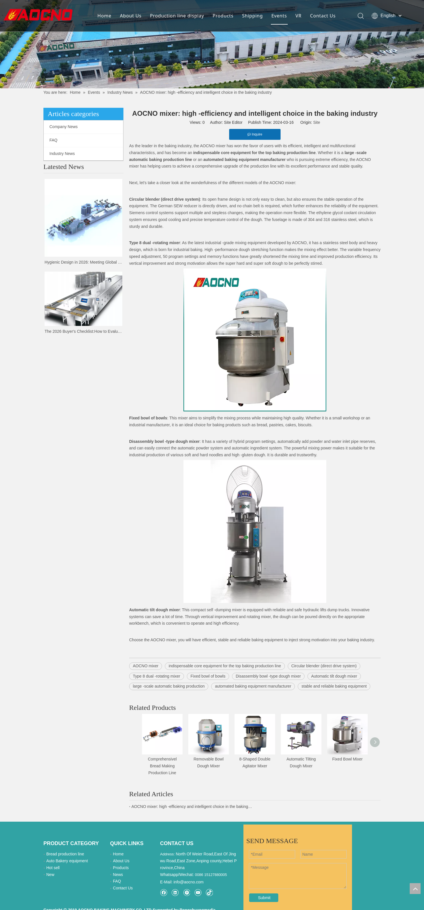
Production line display (177, 16)
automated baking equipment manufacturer (253, 686)
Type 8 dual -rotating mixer (156, 676)
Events (279, 16)
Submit (264, 897)
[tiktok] (209, 892)
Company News (63, 126)
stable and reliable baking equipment (334, 686)
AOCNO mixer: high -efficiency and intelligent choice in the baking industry (192, 806)
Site (316, 122)
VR (298, 16)
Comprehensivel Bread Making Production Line (162, 766)
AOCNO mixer (145, 666)
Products (223, 16)
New (50, 874)
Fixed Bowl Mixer (347, 759)
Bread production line (65, 854)
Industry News (62, 153)
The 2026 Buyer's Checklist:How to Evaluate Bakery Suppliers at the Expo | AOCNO (83, 331)
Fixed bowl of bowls (208, 676)
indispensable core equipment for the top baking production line (225, 666)
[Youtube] (197, 892)
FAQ (53, 140)
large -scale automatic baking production (169, 686)
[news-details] (212, 44)
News (118, 874)
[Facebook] (163, 892)
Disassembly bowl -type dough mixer (268, 676)
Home (104, 16)
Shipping (252, 16)
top (415, 888)
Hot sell (53, 867)
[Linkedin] (175, 892)
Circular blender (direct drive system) (324, 666)
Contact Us (322, 16)
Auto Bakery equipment (67, 861)
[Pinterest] (186, 892)
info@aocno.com (188, 882)
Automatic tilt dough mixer (334, 676)
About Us (130, 16)
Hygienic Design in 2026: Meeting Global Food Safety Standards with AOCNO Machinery (83, 262)
